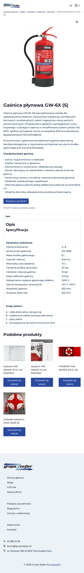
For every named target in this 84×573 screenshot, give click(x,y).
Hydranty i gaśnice (27, 208)
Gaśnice (15, 208)
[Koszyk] (78, 5)
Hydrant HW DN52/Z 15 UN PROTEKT (38, 370)
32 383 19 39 (13, 541)
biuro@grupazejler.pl (19, 546)
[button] (76, 22)
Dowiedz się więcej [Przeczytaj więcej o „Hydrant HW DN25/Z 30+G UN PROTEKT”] (14, 382)
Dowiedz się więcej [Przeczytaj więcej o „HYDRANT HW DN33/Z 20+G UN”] (69, 382)
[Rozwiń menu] (70, 5)
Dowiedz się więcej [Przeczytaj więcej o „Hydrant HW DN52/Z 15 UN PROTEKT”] (42, 382)
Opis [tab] (7, 216)
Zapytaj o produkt (16, 201)
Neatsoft (55, 564)
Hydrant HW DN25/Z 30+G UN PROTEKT (13, 370)
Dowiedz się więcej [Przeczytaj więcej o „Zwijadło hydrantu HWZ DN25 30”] (14, 432)
